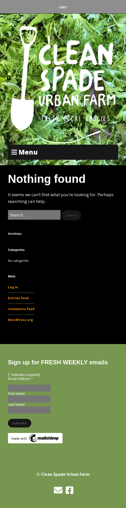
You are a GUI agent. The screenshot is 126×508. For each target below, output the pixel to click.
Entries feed (18, 298)
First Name (16, 394)
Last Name (16, 404)
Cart (63, 7)
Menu (28, 152)
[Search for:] (34, 215)
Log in (13, 287)
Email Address (20, 379)
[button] (71, 215)
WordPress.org (20, 320)
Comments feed (21, 309)
